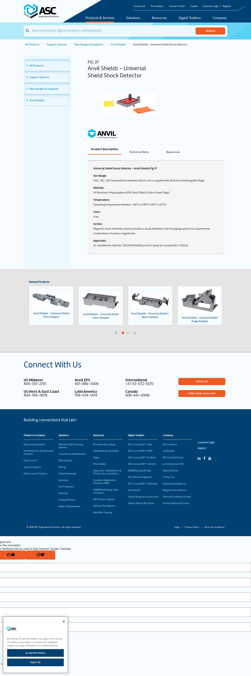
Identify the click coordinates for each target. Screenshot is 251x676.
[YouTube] (209, 452)
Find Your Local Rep (202, 387)
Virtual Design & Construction (143, 491)
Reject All (35, 662)
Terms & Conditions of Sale (177, 491)
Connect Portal (177, 6)
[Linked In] (199, 452)
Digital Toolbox (190, 18)
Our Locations (170, 438)
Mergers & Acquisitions (175, 484)
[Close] (64, 621)
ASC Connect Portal (173, 451)
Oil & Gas (63, 487)
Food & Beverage (67, 467)
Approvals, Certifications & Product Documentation (107, 466)
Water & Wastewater (69, 500)
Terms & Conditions (214, 521)
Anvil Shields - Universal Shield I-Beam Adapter (150, 299)
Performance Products (35, 467)
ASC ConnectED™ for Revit (142, 451)
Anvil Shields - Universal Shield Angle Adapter (200, 299)
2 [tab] (141, 327)
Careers (194, 6)
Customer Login (210, 6)
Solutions (133, 18)
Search (210, 30)
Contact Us (139, 6)
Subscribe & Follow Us (174, 477)
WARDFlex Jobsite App (139, 464)
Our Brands (168, 445)
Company (220, 18)
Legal (177, 521)
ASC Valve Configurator (140, 471)
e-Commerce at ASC (173, 458)
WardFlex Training (102, 506)
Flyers (96, 451)
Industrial (63, 474)
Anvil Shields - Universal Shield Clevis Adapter (101, 300)
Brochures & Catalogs (104, 438)
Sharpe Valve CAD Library (141, 497)
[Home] (43, 11)
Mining (62, 461)
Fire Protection (66, 480)
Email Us (202, 375)
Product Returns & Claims (176, 497)
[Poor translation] (40, 549)
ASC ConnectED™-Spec (140, 438)
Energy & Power (67, 494)
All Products (32, 44)
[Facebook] (204, 452)
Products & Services (99, 18)
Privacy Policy (192, 521)
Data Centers (65, 454)
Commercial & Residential (72, 448)
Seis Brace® (134, 484)
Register (227, 6)
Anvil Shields (118, 44)
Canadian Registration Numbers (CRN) (104, 476)
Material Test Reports (104, 500)
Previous (116, 327)
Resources (159, 18)
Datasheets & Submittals (106, 445)
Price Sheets (157, 6)
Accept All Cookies (35, 652)
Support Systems (57, 44)
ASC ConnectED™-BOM (140, 445)
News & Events (170, 464)
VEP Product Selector (104, 493)
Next (135, 327)
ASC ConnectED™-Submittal (143, 477)
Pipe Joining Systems (34, 438)
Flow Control (30, 454)
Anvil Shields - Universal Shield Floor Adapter (51, 299)
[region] (35, 644)
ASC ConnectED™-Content (142, 458)
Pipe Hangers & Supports (88, 44)
